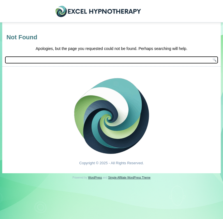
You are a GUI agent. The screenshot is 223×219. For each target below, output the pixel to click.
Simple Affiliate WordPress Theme (129, 177)
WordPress (95, 177)
